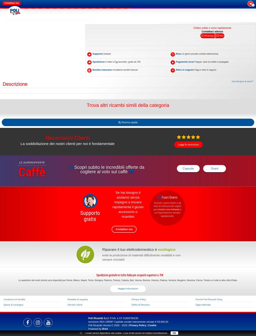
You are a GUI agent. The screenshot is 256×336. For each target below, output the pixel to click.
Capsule (188, 168)
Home (9, 20)
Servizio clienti (75, 304)
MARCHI (47, 13)
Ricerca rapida (127, 122)
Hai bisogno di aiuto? (242, 81)
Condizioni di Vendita (14, 299)
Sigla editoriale (203, 304)
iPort (105, 328)
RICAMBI (34, 13)
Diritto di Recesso (141, 304)
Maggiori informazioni (128, 288)
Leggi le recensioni (188, 144)
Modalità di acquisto (78, 299)
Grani (214, 168)
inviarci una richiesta (168, 209)
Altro (70, 13)
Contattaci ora (11, 3)
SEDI (80, 13)
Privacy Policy (139, 299)
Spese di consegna (13, 304)
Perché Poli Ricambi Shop (209, 299)
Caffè (59, 13)
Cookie (152, 325)
